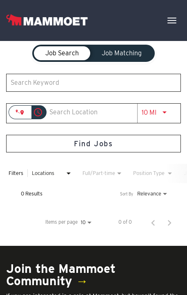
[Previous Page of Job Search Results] (153, 222)
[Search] (93, 143)
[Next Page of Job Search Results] (169, 222)
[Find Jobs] (93, 143)
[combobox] (89, 82)
